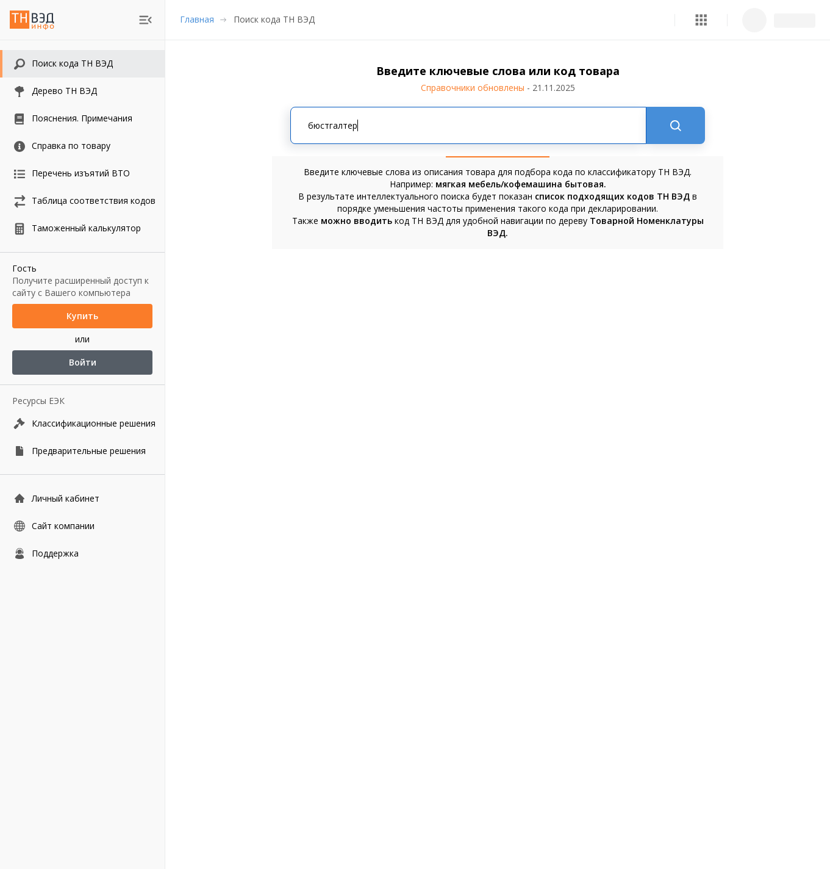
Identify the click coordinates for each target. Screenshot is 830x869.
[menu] (145, 20)
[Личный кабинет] (82, 498)
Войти (82, 362)
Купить (82, 316)
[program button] (701, 20)
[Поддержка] (82, 553)
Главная (197, 19)
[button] (701, 20)
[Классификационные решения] (82, 423)
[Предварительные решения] (82, 450)
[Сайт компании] (82, 525)
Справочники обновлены (498, 87)
